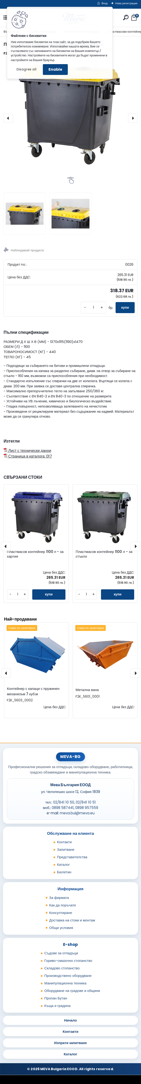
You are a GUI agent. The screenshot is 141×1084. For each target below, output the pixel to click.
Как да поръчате (62, 905)
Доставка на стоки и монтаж (72, 920)
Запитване (65, 849)
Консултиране (60, 912)
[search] (125, 17)
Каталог (63, 864)
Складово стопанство (62, 968)
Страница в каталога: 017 (28, 456)
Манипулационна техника (65, 983)
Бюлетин (64, 872)
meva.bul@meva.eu (77, 813)
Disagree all (26, 69)
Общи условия (61, 927)
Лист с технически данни (27, 450)
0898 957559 (86, 807)
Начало (70, 1020)
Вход (105, 3)
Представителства (72, 857)
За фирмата (59, 897)
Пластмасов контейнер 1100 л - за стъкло (104, 554)
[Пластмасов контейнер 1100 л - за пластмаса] (70, 118)
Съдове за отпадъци (61, 953)
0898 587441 (63, 807)
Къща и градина (57, 1005)
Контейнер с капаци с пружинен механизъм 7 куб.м (33, 691)
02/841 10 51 (86, 802)
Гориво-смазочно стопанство (68, 960)
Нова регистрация (126, 3)
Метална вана (87, 689)
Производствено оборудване (68, 975)
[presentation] (8, 118)
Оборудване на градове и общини (72, 990)
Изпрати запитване (70, 1042)
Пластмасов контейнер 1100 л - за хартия (35, 554)
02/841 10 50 (63, 802)
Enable (55, 69)
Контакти (64, 841)
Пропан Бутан (55, 998)
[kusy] (93, 307)
